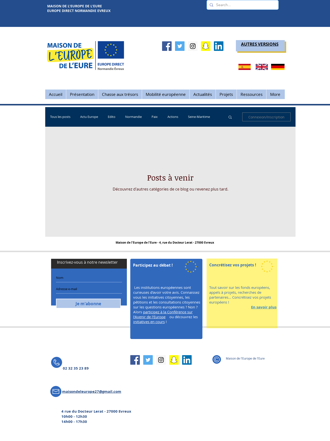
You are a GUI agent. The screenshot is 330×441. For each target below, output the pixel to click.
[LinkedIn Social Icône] (218, 46)
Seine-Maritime (199, 117)
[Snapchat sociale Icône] (205, 46)
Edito (111, 117)
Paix (155, 117)
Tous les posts (60, 117)
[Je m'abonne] (88, 303)
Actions (172, 117)
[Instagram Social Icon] (193, 46)
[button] (230, 117)
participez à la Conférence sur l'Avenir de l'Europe (163, 314)
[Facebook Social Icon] (167, 46)
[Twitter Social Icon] (180, 46)
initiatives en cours (149, 321)
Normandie (133, 117)
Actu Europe (89, 117)
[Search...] (242, 5)
